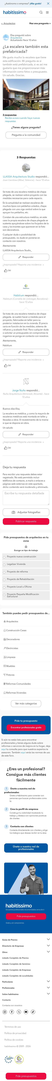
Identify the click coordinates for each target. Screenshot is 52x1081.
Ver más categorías (26, 703)
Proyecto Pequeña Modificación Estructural (23, 595)
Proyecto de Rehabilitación (20, 579)
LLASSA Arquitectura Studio (19, 177)
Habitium (19, 295)
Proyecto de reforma (17, 572)
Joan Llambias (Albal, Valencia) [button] (19, 180)
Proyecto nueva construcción (21, 557)
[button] (26, 940)
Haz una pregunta (39, 23)
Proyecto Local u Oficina (19, 587)
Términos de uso (12, 1027)
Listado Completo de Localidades (17, 976)
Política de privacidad (15, 1033)
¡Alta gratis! (35, 4)
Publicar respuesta (26, 521)
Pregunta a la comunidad (26, 135)
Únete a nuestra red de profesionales (26, 847)
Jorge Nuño (19, 390)
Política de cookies (13, 1040)
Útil (7, 270)
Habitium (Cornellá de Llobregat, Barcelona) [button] (25, 299)
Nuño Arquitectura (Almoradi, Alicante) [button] (23, 394)
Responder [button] (26, 257)
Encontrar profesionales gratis (26, 728)
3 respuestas (10, 115)
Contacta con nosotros (12, 1005)
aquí (3, 749)
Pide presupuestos (26, 1076)
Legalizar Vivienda (16, 564)
